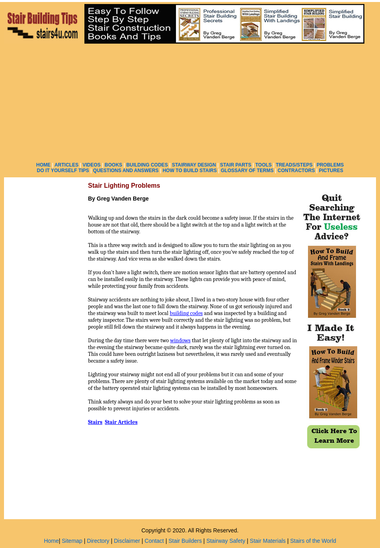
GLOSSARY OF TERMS (247, 170)
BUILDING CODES (147, 165)
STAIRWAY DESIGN (194, 165)
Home (51, 541)
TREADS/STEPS (294, 165)
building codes (186, 313)
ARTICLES (66, 165)
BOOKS (113, 165)
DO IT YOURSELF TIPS (63, 170)
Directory (98, 541)
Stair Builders (185, 541)
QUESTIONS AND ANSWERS (126, 170)
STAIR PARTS (235, 165)
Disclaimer (127, 541)
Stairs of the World (313, 541)
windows (180, 340)
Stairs (95, 422)
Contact (154, 541)
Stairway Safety (225, 541)
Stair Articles (121, 422)
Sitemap (72, 541)
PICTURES (331, 170)
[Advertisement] (263, 79)
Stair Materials (268, 541)
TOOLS (263, 165)
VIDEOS (91, 165)
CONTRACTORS (296, 170)
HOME (43, 165)
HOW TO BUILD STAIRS (189, 170)
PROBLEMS (330, 165)
